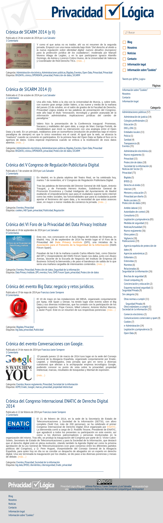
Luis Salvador (49, 38)
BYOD (26, 465)
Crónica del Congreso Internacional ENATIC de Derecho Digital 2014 (57, 403)
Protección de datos (62, 75)
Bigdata (69, 72)
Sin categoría (128, 294)
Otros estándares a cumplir (136, 306)
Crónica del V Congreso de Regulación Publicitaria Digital (52, 165)
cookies (18, 210)
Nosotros (132, 48)
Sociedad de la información (65, 384)
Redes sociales (130, 200)
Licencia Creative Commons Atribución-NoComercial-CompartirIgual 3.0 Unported (106, 489)
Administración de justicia (135, 116)
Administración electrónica (28, 72)
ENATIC (111, 427)
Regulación (59, 210)
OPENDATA (37, 75)
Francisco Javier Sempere (52, 292)
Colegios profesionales (134, 120)
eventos (43, 272)
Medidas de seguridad (134, 223)
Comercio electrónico (134, 314)
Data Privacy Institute (68, 242)
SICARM (76, 75)
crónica (28, 75)
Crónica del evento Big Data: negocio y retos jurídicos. (50, 286)
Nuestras (128, 264)
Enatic (24, 387)
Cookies (127, 321)
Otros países (129, 234)
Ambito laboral (131, 208)
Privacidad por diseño (133, 196)
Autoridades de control (134, 211)
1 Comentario (12, 40)
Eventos (78, 72)
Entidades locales (132, 132)
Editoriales (129, 257)
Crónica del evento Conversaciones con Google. (44, 344)
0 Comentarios (12, 232)
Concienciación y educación (136, 283)
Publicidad (48, 210)
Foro (50, 272)
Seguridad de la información (67, 269)
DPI (37, 272)
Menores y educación (133, 192)
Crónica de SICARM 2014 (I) (28, 89)
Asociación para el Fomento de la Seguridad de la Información (73, 245)
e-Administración (132, 325)
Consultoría (129, 215)
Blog (129, 42)
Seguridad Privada (130, 290)
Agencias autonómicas (134, 253)
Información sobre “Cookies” (142, 70)
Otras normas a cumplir (134, 299)
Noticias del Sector (131, 169)
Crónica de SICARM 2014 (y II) (30, 32)
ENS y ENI (128, 128)
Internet (127, 189)
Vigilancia (128, 238)
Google (31, 387)
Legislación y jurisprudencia (136, 219)
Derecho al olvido (132, 185)
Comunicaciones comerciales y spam (140, 318)
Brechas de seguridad (134, 276)
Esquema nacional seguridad (137, 287)
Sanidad (127, 139)
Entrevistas (129, 261)
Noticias (131, 53)
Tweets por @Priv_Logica (133, 79)
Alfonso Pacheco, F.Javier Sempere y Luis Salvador (108, 486)
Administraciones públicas (54, 72)
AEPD (18, 387)
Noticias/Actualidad (133, 227)
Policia (127, 135)
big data (19, 329)
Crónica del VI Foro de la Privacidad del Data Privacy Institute (56, 224)
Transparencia (130, 143)
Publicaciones (128, 241)
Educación (128, 124)
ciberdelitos (35, 465)
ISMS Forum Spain (61, 272)
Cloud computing (132, 280)
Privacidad (97, 72)
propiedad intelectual (63, 387)
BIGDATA (19, 75)
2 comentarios (12, 98)
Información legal (136, 64)
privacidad (48, 75)
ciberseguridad (48, 465)
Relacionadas (130, 268)
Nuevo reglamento (33, 384)
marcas (38, 387)
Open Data (87, 72)
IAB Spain (27, 210)
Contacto (132, 59)
